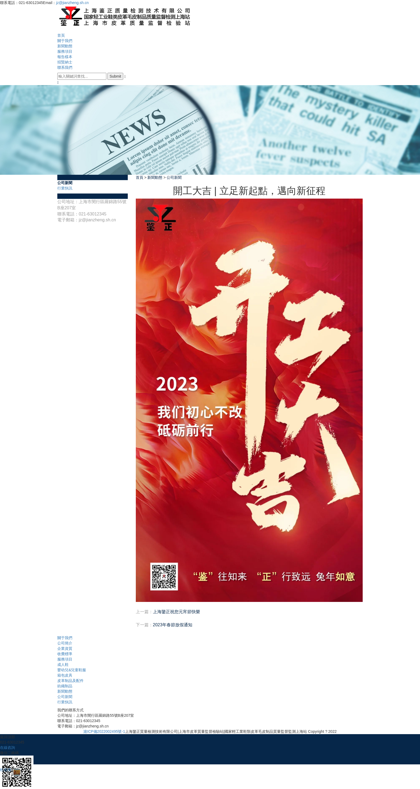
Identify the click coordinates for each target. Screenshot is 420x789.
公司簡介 (64, 643)
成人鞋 (63, 664)
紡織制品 (64, 686)
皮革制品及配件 (70, 680)
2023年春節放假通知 (173, 625)
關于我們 (64, 41)
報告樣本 (64, 57)
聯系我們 (64, 67)
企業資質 (64, 648)
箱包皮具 (64, 675)
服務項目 (64, 51)
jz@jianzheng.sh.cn (72, 3)
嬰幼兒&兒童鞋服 (71, 670)
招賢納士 (64, 62)
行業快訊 (64, 188)
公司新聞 (64, 183)
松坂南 (5, 770)
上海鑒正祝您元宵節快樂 (176, 611)
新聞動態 (64, 46)
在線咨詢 (7, 747)
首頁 (61, 35)
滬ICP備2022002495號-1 (104, 731)
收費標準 (64, 654)
